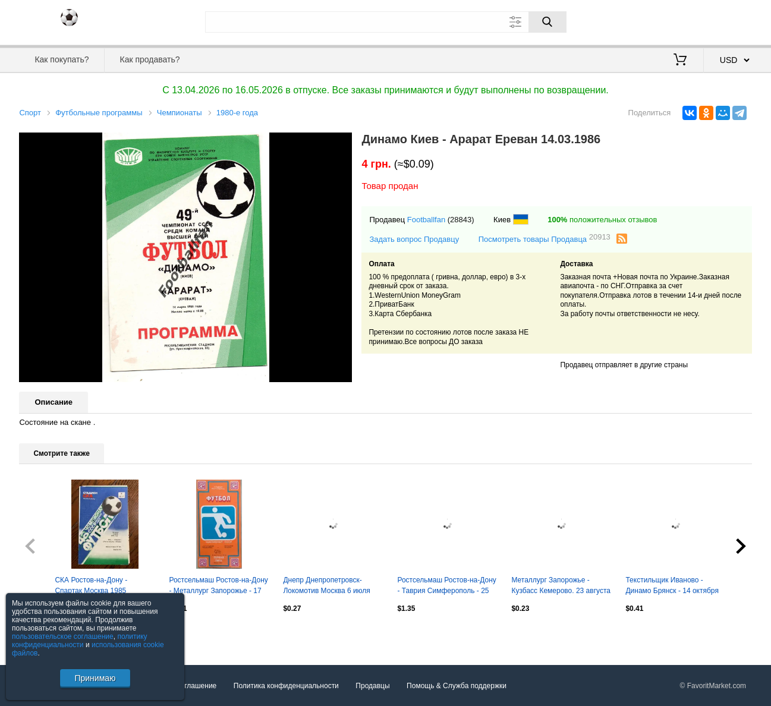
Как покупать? (61, 59)
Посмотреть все (45, 633)
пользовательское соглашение (63, 636)
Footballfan (426, 219)
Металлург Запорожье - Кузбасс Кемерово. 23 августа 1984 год (560, 586)
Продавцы (372, 686)
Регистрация (727, 21)
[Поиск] (547, 22)
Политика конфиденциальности (286, 686)
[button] (341, 143)
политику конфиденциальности (79, 640)
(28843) (461, 219)
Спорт (30, 112)
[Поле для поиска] (386, 22)
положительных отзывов (602, 219)
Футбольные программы (98, 112)
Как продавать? (150, 59)
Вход (682, 21)
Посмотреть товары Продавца (544, 239)
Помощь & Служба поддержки (456, 686)
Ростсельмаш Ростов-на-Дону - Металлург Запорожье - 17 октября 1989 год (218, 586)
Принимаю (94, 678)
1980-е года (237, 112)
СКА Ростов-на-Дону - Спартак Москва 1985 (91, 585)
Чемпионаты (179, 112)
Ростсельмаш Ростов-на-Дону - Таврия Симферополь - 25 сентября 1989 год (446, 586)
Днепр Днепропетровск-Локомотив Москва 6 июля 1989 (326, 586)
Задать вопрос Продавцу (414, 239)
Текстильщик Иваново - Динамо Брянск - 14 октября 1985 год (672, 586)
